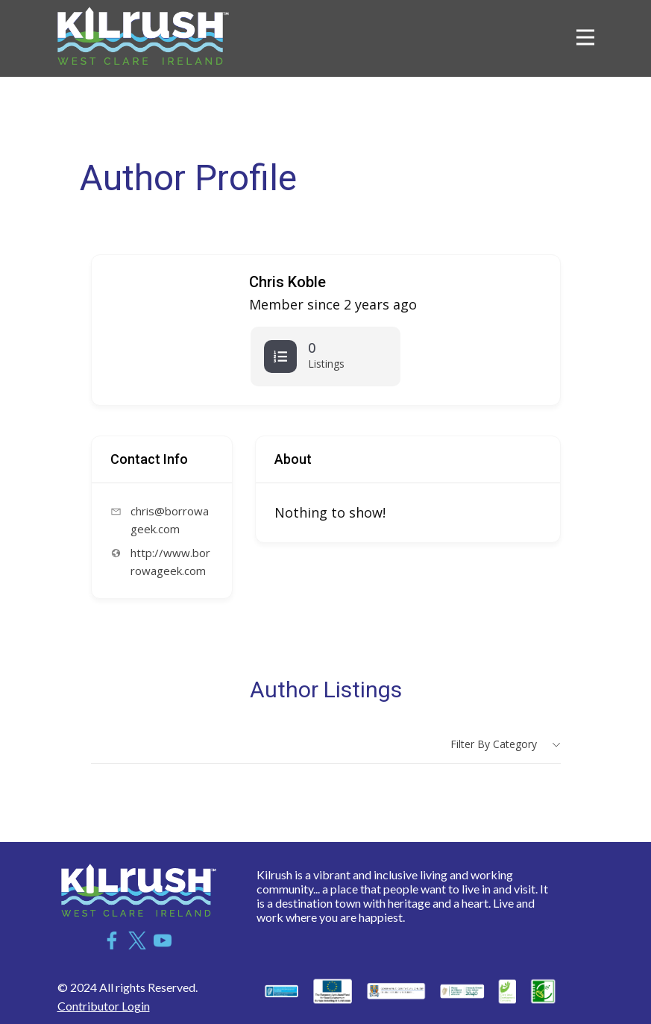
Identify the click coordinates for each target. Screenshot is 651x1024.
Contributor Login (103, 1006)
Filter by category (493, 744)
